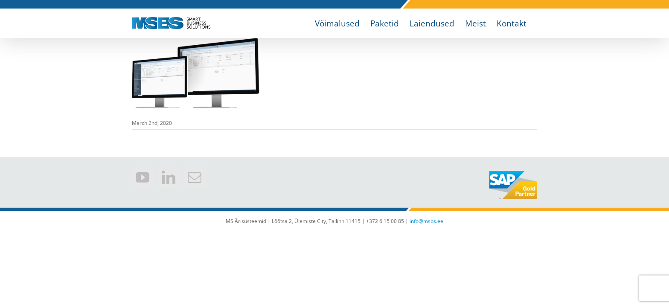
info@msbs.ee (426, 221)
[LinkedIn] (168, 177)
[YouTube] (142, 177)
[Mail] (194, 177)
